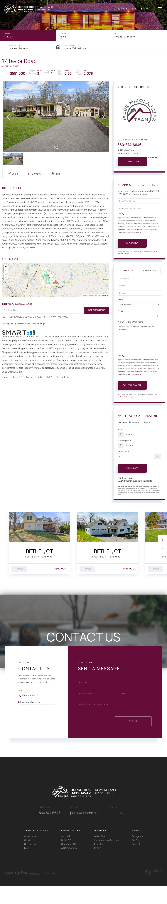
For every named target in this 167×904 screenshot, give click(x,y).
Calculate (132, 468)
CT (22, 377)
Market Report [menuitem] (100, 836)
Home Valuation (74, 48)
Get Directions (96, 310)
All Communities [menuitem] (69, 847)
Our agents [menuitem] (137, 836)
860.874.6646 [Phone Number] (28, 695)
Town (63, 36)
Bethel (40, 377)
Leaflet (84, 296)
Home (5, 377)
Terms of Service (125, 397)
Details (19, 569)
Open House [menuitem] (30, 836)
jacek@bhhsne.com (31, 702)
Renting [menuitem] (97, 847)
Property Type (124, 36)
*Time (120, 311)
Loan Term (122, 422)
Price (7, 36)
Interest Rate (123, 451)
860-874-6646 (129, 144)
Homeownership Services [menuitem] (106, 840)
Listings (14, 377)
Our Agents (152, 158)
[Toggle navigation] (160, 8)
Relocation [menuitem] (98, 844)
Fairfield (30, 377)
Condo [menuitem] (27, 840)
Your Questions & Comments (130, 322)
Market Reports (19, 48)
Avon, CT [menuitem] (65, 836)
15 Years (145, 422)
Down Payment (124, 440)
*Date (120, 299)
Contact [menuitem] (136, 844)
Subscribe (132, 243)
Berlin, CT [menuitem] (66, 840)
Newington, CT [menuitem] (68, 844)
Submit (133, 721)
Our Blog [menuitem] (136, 840)
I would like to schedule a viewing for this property (139, 338)
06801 (49, 377)
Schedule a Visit (150, 270)
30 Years (134, 422)
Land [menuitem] (26, 847)
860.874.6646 (127, 8)
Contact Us (132, 161)
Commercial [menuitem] (30, 844)
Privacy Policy (136, 232)
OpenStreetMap (95, 296)
